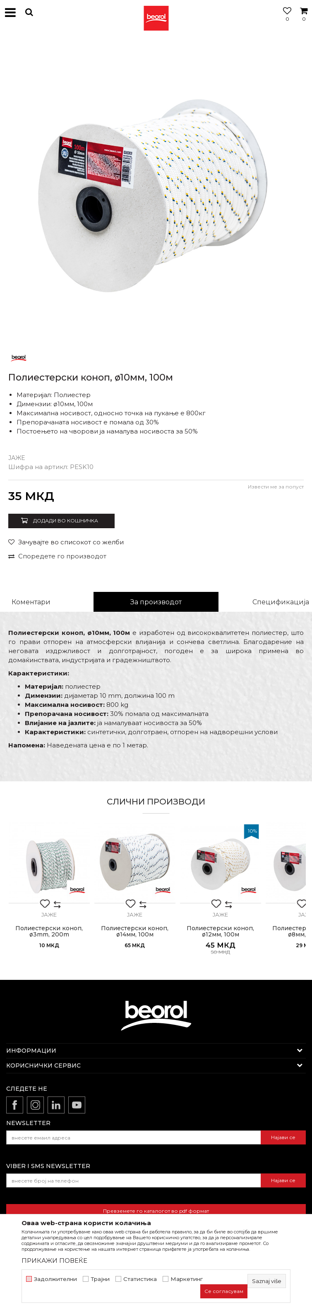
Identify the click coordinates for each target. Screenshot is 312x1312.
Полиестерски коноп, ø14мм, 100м (134, 931)
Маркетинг (186, 1279)
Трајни (100, 1279)
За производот (156, 602)
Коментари (31, 602)
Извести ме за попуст (276, 487)
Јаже (16, 458)
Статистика (140, 1279)
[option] (156, 191)
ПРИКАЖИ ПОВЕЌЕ (54, 1260)
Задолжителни (55, 1279)
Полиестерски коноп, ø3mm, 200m (49, 931)
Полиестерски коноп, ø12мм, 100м (220, 931)
